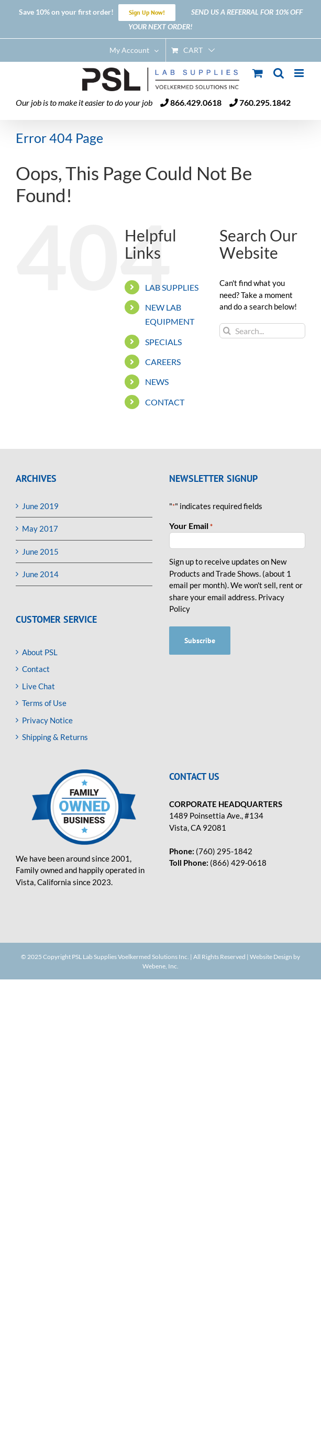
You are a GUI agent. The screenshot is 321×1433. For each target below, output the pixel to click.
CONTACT (164, 402)
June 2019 (40, 506)
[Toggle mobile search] (278, 73)
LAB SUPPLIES (171, 287)
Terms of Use (44, 703)
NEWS (157, 382)
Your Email (191, 526)
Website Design (271, 957)
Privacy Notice (47, 720)
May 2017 (40, 528)
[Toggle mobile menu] (299, 73)
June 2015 (40, 551)
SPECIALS (163, 342)
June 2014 (40, 574)
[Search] (227, 330)
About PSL (40, 652)
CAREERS (163, 362)
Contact (36, 669)
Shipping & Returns (55, 737)
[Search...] (262, 330)
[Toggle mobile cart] (257, 73)
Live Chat (38, 686)
